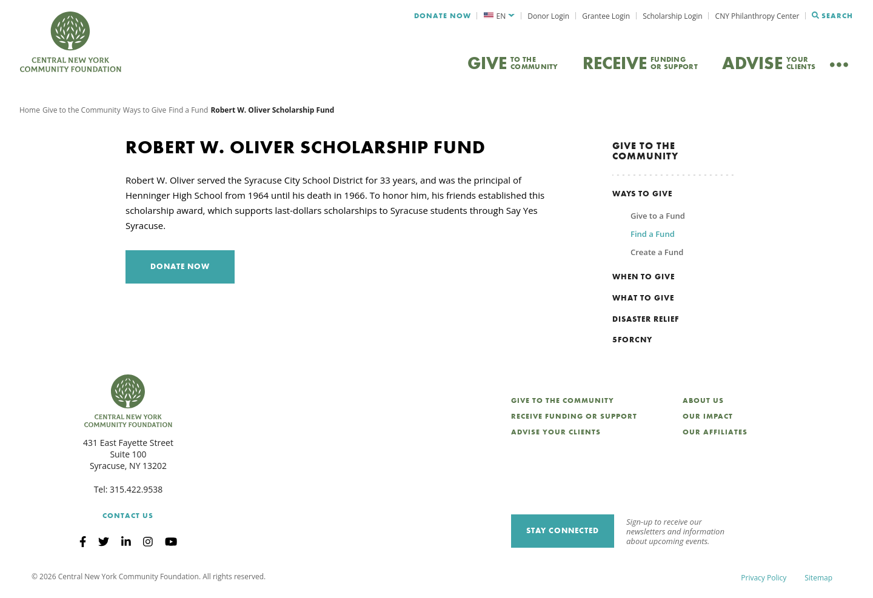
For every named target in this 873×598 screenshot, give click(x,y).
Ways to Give (145, 112)
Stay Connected (562, 533)
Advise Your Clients (556, 434)
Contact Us (127, 517)
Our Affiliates (715, 434)
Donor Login (548, 16)
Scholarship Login (672, 16)
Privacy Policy (763, 579)
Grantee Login (606, 16)
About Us (703, 403)
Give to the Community (81, 112)
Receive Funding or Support (574, 419)
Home (29, 112)
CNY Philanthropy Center (757, 16)
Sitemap (818, 579)
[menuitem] (499, 16)
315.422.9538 (136, 491)
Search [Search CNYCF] (832, 16)
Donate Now (442, 16)
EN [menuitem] (501, 16)
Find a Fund (188, 112)
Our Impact (708, 419)
